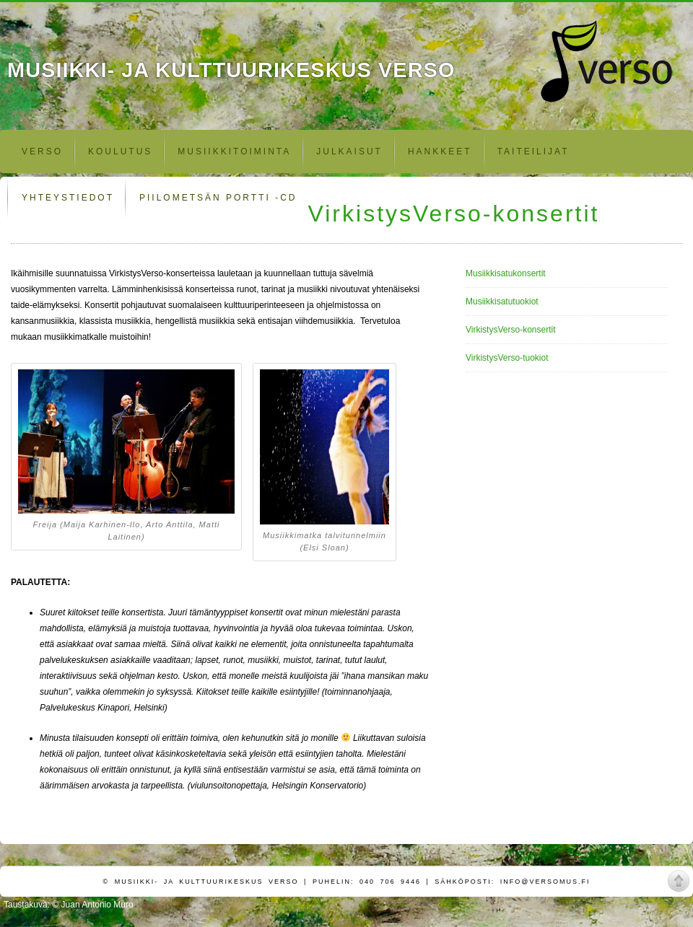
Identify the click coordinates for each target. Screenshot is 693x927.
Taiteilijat (533, 151)
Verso (42, 151)
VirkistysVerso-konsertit (510, 330)
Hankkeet (440, 151)
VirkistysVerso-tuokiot (507, 358)
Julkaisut (349, 151)
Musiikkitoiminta (234, 151)
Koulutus (120, 151)
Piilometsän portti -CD (218, 198)
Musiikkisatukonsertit (506, 273)
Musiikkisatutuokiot (502, 301)
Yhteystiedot (68, 198)
